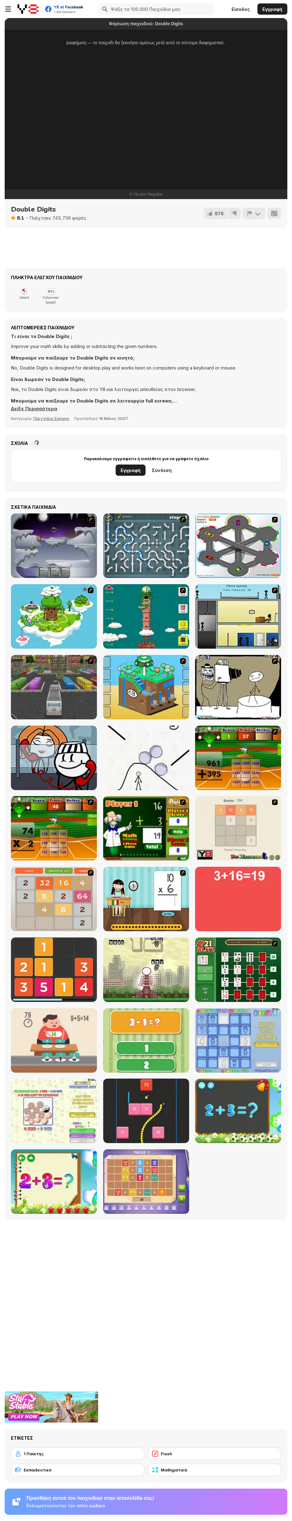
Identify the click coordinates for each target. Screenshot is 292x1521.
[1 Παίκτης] (77, 1453)
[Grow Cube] (146, 687)
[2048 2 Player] (238, 828)
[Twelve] (54, 969)
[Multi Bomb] (146, 969)
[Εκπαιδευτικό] (77, 1470)
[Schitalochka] (54, 1181)
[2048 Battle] (54, 899)
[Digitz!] (238, 1040)
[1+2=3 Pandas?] (146, 1040)
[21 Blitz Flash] (238, 969)
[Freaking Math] (238, 899)
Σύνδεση (162, 470)
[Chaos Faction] (54, 545)
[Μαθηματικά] (214, 1470)
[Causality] (238, 616)
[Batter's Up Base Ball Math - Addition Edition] (238, 758)
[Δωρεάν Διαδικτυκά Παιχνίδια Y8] (27, 9)
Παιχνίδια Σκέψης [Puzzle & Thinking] (51, 418)
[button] (34, 408)
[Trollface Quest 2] (238, 687)
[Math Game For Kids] (238, 1111)
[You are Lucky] (54, 616)
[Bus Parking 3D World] (54, 687)
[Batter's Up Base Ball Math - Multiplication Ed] (54, 828)
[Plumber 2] (146, 545)
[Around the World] (146, 899)
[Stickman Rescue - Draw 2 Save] (146, 758)
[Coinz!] (54, 1111)
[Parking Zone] (238, 545)
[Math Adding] (146, 828)
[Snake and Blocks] (146, 1111)
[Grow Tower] (146, 616)
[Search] (103, 9)
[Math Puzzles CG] (146, 1181)
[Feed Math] (54, 1040)
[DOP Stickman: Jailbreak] (54, 758)
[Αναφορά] (254, 213)
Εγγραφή (272, 9)
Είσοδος (241, 9)
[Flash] (214, 1453)
